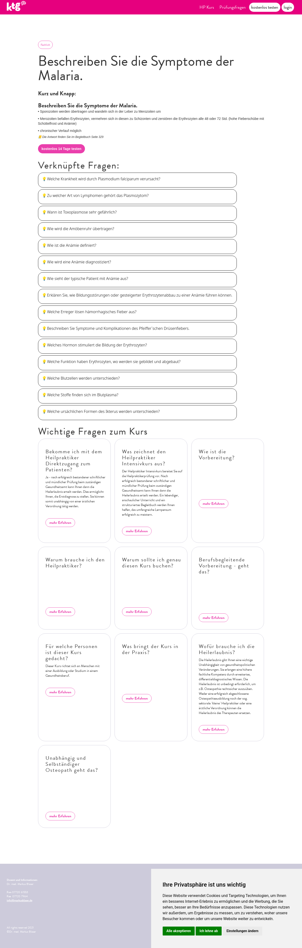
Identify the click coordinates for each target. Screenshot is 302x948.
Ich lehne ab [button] (208, 931)
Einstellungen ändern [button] (242, 931)
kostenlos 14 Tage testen (61, 149)
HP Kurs (206, 7)
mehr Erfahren (60, 523)
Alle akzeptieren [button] (179, 931)
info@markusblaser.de (19, 900)
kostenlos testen (264, 7)
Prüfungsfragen (232, 7)
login (288, 7)
